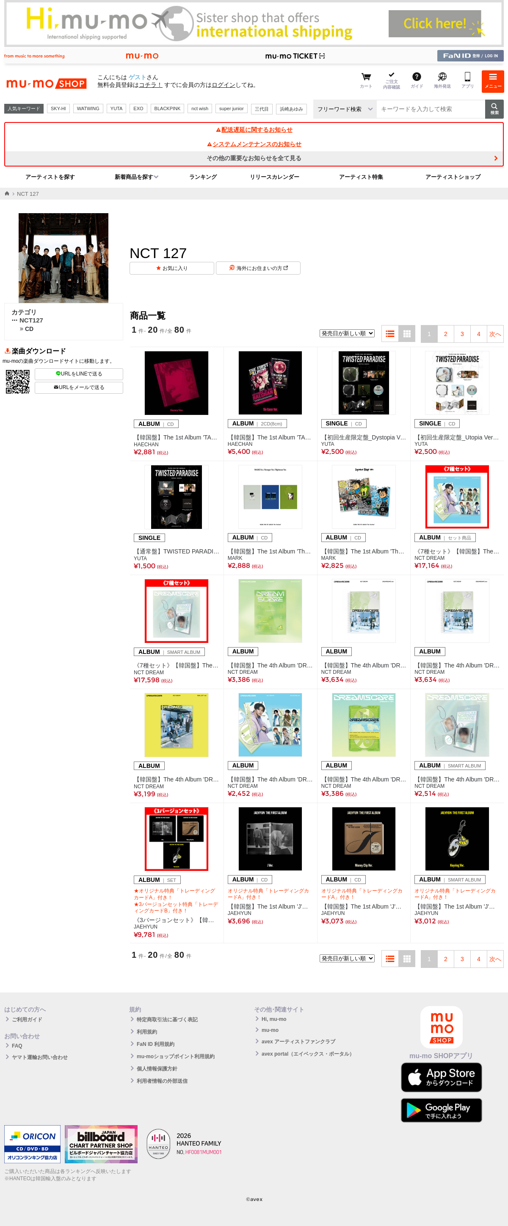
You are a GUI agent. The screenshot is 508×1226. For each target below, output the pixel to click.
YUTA (116, 108)
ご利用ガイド (27, 1020)
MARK (235, 558)
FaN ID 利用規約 (155, 1044)
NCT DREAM (429, 558)
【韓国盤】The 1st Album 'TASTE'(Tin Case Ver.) (270, 437)
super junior (231, 108)
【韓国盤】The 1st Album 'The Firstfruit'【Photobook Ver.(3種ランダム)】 (270, 551)
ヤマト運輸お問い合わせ (40, 1057)
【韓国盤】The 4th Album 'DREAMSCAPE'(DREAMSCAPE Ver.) (364, 665)
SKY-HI (58, 108)
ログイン (223, 84)
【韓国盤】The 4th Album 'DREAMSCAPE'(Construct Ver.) (270, 665)
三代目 (262, 108)
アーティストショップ (452, 177)
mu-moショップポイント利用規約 (176, 1056)
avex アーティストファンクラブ (298, 1042)
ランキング (203, 177)
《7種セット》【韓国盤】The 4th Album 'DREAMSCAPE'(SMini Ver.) (177, 665)
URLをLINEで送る (79, 374)
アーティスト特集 (361, 177)
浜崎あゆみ (291, 108)
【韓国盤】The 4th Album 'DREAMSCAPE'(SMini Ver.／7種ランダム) (457, 779)
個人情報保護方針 (157, 1069)
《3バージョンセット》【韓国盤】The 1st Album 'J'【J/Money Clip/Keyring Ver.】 (177, 920)
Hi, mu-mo (274, 1019)
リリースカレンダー (274, 177)
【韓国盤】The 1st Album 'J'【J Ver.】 (270, 906)
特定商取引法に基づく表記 (167, 1020)
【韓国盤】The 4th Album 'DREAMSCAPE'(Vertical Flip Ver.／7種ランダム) (270, 779)
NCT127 (27, 320)
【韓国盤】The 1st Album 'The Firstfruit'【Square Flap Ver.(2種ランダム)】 (364, 551)
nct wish (199, 108)
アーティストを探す (50, 177)
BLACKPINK (168, 108)
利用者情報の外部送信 (162, 1081)
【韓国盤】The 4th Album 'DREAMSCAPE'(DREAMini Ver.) (364, 779)
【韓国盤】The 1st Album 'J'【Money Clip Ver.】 (364, 906)
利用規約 (147, 1032)
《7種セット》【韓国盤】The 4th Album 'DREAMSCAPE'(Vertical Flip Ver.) (457, 551)
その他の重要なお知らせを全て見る (254, 158)
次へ (495, 334)
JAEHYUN (145, 927)
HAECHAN (146, 445)
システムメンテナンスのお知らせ (254, 144)
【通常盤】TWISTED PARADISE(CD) (177, 551)
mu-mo (270, 1030)
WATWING (88, 108)
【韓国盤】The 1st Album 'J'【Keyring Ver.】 (457, 906)
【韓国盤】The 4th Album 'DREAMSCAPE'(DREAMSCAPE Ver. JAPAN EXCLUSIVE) (457, 665)
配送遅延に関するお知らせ (254, 129)
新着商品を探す (134, 177)
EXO (138, 108)
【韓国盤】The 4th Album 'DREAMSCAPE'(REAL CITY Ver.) (177, 779)
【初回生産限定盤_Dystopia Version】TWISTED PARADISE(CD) (364, 437)
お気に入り (175, 268)
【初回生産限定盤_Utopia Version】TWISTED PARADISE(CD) (457, 437)
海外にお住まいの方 (262, 268)
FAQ (17, 1046)
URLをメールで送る (79, 387)
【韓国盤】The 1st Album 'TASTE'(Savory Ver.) (177, 437)
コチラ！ (151, 84)
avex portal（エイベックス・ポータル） (308, 1054)
